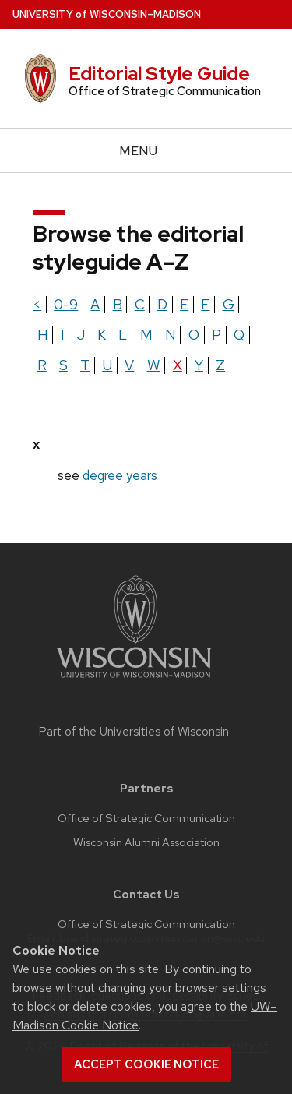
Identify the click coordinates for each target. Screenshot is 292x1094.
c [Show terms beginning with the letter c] (140, 304)
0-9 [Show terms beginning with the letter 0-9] (66, 304)
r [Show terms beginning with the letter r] (42, 365)
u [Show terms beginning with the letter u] (107, 365)
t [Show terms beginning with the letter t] (85, 365)
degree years (120, 475)
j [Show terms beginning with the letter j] (81, 334)
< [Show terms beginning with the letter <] (37, 304)
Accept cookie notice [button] (146, 1064)
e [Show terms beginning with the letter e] (184, 304)
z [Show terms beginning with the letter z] (220, 365)
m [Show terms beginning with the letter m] (146, 334)
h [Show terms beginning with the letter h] (42, 334)
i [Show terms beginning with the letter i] (63, 334)
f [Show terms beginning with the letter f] (205, 304)
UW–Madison (106, 14)
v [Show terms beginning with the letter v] (129, 365)
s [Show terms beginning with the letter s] (63, 365)
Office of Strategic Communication (146, 818)
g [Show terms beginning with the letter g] (228, 304)
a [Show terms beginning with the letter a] (95, 304)
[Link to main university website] (134, 680)
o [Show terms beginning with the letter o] (193, 334)
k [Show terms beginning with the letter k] (101, 334)
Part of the (134, 731)
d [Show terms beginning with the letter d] (162, 304)
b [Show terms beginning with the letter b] (117, 304)
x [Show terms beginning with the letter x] (177, 365)
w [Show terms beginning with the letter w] (153, 365)
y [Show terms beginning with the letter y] (199, 365)
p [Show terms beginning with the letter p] (216, 334)
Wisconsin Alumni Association (146, 842)
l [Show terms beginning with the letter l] (122, 334)
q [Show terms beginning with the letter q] (239, 334)
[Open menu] (146, 150)
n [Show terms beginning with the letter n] (170, 334)
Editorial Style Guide (159, 74)
